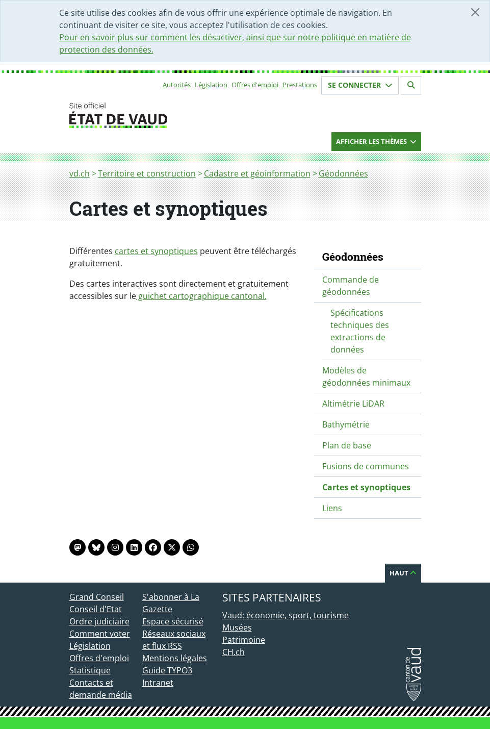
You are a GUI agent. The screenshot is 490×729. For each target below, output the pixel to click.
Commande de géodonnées (350, 285)
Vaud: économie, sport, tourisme (285, 615)
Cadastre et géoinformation (257, 173)
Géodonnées (343, 173)
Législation (211, 84)
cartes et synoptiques (156, 251)
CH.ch (233, 652)
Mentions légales (174, 658)
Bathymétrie (346, 424)
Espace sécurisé (172, 621)
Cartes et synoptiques (366, 487)
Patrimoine (243, 639)
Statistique (90, 670)
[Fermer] (475, 12)
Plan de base (346, 445)
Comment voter (99, 633)
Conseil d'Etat (95, 609)
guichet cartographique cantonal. (201, 295)
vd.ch (79, 173)
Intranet (157, 682)
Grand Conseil (96, 596)
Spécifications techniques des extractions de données (359, 331)
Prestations (299, 84)
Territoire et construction (147, 173)
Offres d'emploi (254, 84)
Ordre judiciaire (99, 621)
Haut (403, 572)
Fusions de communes (365, 466)
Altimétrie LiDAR (353, 403)
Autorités (177, 84)
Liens (332, 508)
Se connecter (360, 85)
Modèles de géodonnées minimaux (366, 376)
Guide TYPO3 (167, 670)
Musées (237, 627)
